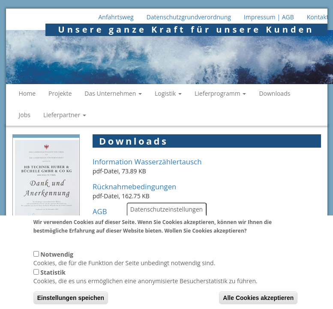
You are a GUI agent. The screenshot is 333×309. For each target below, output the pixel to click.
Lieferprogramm (220, 93)
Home (27, 93)
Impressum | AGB (269, 17)
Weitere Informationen (65, 245)
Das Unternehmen (113, 93)
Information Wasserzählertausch (147, 162)
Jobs (24, 115)
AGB (100, 211)
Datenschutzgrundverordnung (189, 17)
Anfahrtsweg (115, 17)
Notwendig (56, 261)
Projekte (60, 93)
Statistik (53, 279)
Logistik (168, 93)
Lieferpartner (64, 115)
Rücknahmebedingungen (134, 186)
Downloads (274, 93)
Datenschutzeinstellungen (166, 216)
